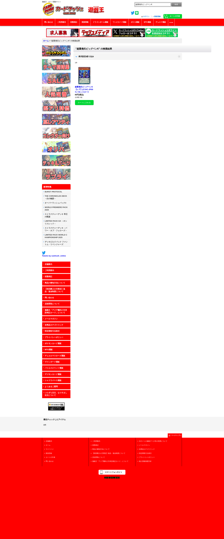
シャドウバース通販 (53, 380)
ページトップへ (176, 435)
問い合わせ (49, 298)
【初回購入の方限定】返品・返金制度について (55, 290)
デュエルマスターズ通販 (55, 356)
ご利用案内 (49, 270)
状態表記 (48, 276)
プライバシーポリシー (54, 337)
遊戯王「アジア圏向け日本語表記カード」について (56, 311)
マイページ (50, 449)
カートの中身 (50, 457)
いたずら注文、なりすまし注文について (56, 394)
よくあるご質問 (51, 386)
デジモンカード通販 (53, 374)
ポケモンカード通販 (53, 343)
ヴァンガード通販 (52, 362)
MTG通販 (49, 349)
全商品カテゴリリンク (54, 325)
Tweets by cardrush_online (54, 256)
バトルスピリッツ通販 (54, 368)
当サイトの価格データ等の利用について (153, 441)
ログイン (146, 16)
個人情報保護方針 (145, 461)
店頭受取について (52, 304)
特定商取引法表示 (52, 331)
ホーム (48, 445)
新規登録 (157, 16)
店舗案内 (48, 264)
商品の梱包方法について (55, 283)
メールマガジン (51, 319)
